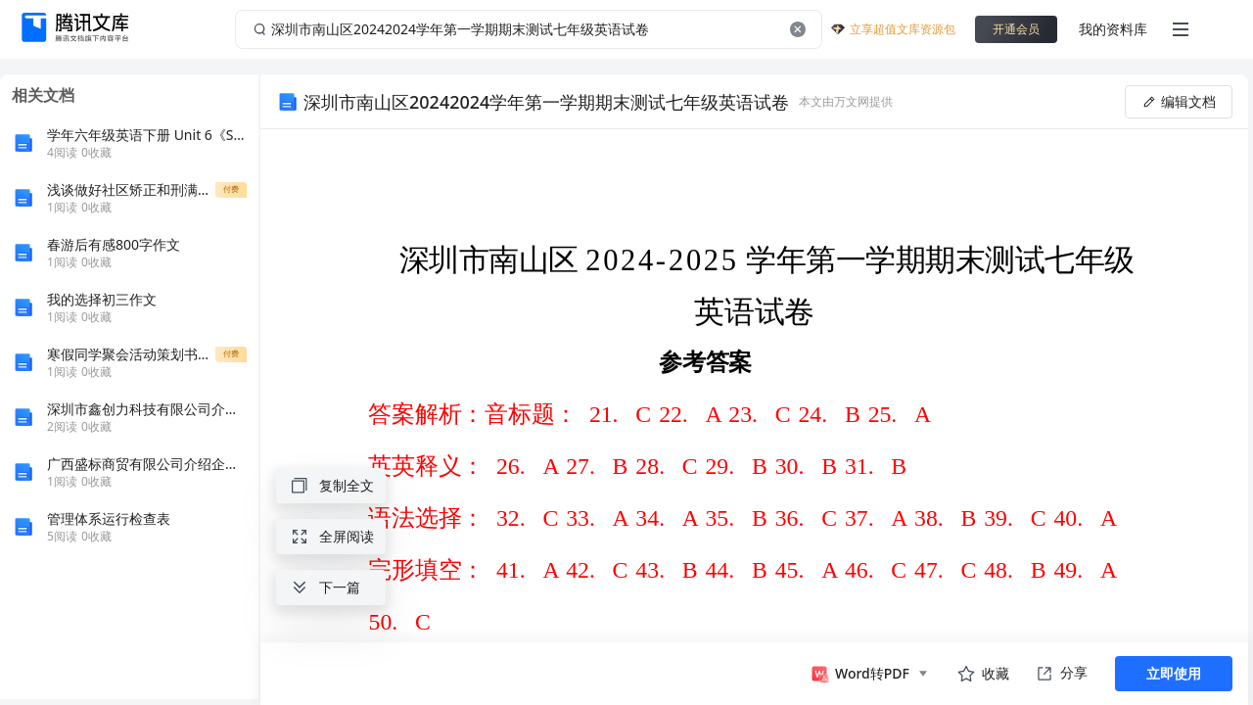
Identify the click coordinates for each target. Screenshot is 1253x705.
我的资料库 (1113, 29)
